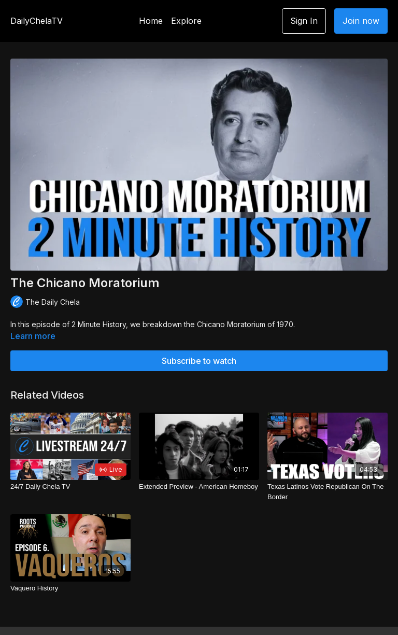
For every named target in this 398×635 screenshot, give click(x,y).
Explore (186, 21)
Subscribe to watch (199, 361)
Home (151, 21)
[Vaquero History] (70, 588)
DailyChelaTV (36, 21)
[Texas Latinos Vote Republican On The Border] (327, 492)
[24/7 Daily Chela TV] (70, 487)
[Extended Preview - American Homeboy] (199, 487)
